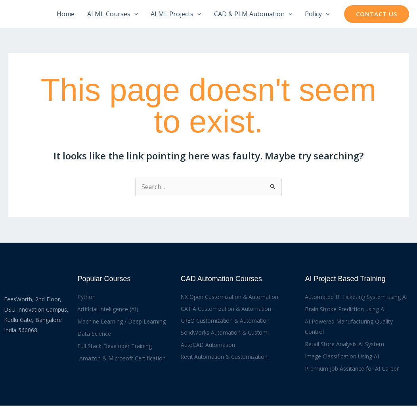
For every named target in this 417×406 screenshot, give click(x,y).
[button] (376, 14)
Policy (317, 14)
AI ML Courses (112, 14)
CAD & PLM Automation (253, 14)
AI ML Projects (176, 14)
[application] (134, 14)
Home (66, 14)
